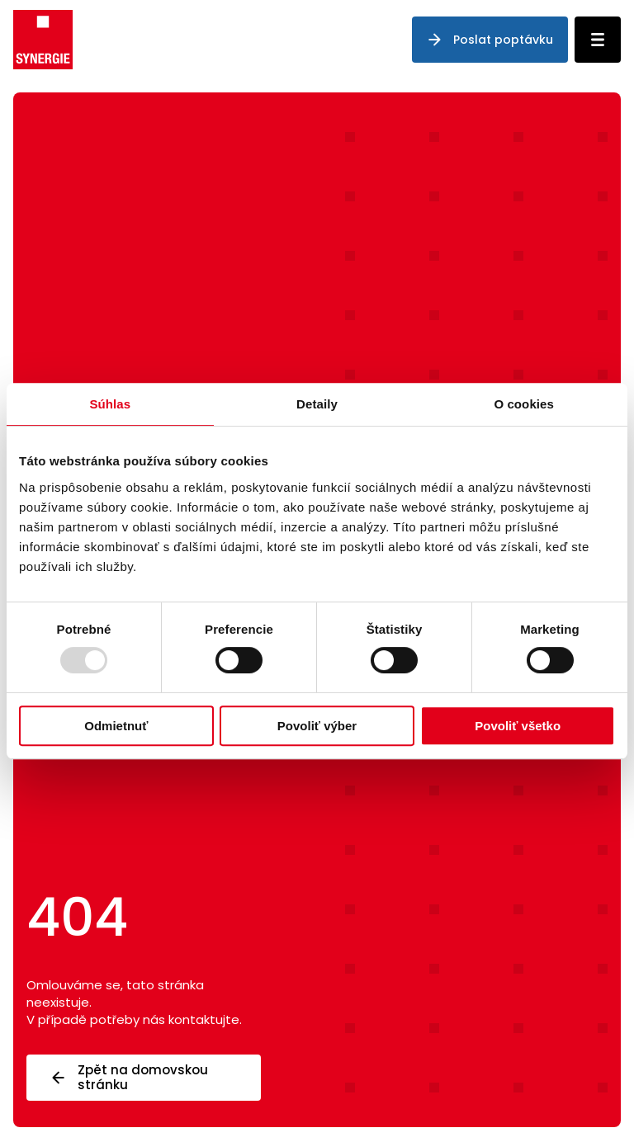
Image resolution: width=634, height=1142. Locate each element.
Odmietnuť (116, 726)
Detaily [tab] (317, 404)
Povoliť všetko (518, 726)
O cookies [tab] (524, 404)
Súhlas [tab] (109, 404)
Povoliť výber (317, 726)
